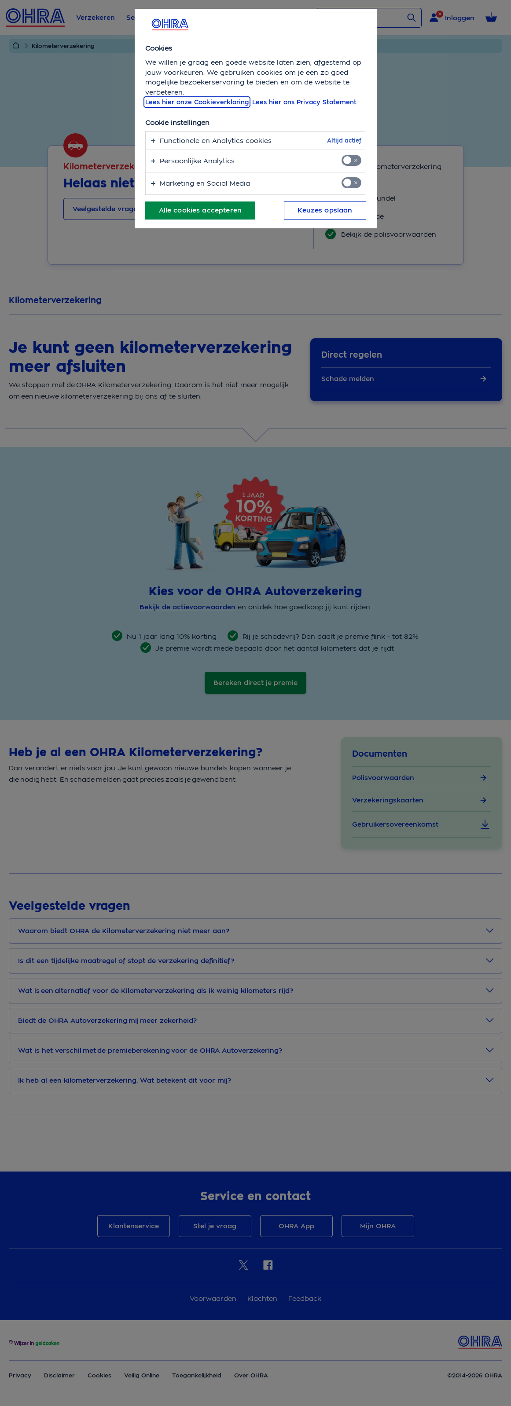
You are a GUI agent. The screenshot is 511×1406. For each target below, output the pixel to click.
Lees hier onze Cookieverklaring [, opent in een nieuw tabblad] (197, 102)
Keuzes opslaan (325, 210)
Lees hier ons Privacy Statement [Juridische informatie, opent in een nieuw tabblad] (304, 102)
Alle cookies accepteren (200, 210)
